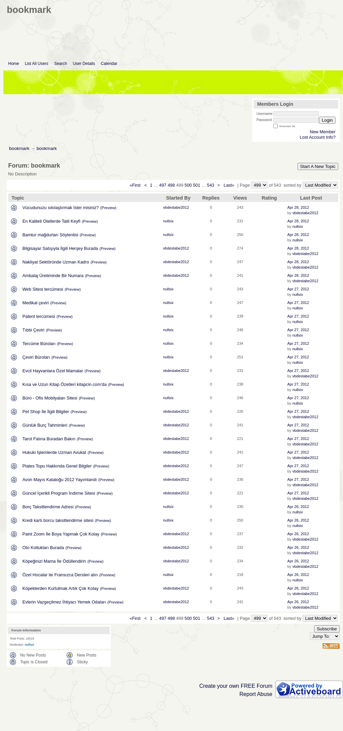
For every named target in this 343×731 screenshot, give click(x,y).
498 (171, 185)
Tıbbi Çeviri (33, 330)
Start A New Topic (318, 166)
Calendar (109, 63)
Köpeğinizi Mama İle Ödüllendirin (54, 561)
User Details (84, 63)
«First (136, 185)
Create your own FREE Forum (235, 686)
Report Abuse (255, 694)
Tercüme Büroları (38, 343)
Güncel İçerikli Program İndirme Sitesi (58, 493)
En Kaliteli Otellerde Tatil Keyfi (51, 221)
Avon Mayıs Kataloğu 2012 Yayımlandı (59, 479)
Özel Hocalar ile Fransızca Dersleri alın (60, 574)
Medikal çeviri (35, 302)
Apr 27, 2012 (298, 289)
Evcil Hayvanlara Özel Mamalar (52, 370)
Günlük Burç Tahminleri (44, 425)
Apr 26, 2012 (298, 507)
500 (188, 185)
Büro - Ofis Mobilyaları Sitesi (49, 398)
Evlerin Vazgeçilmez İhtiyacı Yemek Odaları (64, 602)
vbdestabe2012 (176, 207)
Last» (230, 185)
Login (327, 120)
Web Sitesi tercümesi (42, 289)
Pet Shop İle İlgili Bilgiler (45, 411)
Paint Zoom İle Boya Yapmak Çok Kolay (60, 534)
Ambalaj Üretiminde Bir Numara (53, 275)
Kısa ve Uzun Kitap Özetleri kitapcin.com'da (64, 384)
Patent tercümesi (38, 316)
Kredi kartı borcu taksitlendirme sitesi (57, 520)
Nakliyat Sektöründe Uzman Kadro (55, 262)
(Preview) (108, 208)
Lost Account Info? (318, 137)
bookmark (19, 148)
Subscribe (327, 628)
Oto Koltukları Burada (43, 547)
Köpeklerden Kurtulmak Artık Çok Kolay (60, 588)
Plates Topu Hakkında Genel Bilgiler (57, 466)
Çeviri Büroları (36, 357)
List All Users (36, 63)
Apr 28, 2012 (298, 207)
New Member (323, 131)
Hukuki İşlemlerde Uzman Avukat (54, 452)
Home (13, 63)
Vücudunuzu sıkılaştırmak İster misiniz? (60, 207)
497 (162, 185)
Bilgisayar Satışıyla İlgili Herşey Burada (60, 248)
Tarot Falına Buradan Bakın (48, 438)
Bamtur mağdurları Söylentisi (50, 234)
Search (60, 63)
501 (196, 185)
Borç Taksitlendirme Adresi (48, 506)
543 (210, 185)
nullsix (168, 221)
